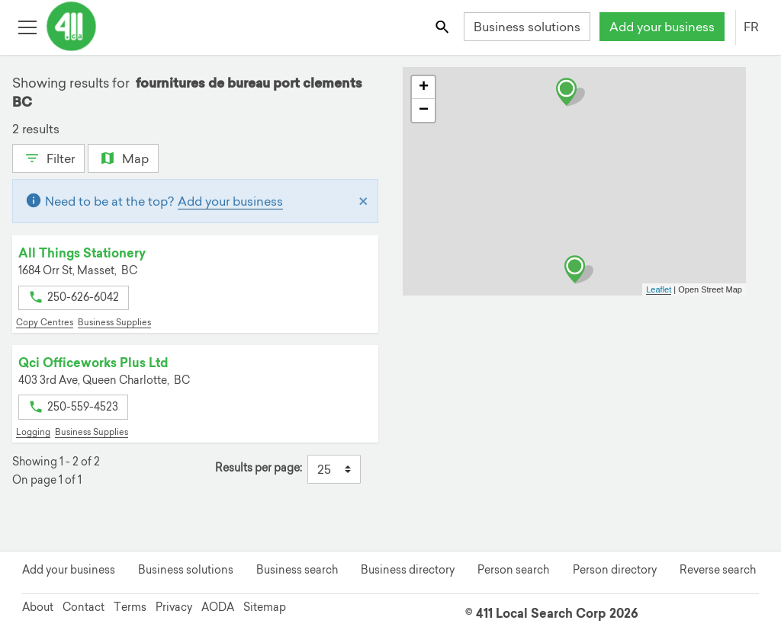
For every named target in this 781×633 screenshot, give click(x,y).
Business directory (408, 570)
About (37, 607)
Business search (297, 570)
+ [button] (424, 87)
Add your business (662, 26)
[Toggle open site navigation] (27, 26)
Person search (513, 570)
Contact (83, 607)
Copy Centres (44, 322)
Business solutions (527, 26)
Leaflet (658, 289)
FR (751, 26)
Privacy (174, 607)
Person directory (615, 570)
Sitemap (264, 607)
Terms (130, 607)
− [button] (424, 110)
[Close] (363, 201)
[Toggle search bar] (443, 26)
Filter (48, 157)
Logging (33, 432)
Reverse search (718, 570)
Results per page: (258, 468)
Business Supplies (114, 322)
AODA (217, 607)
